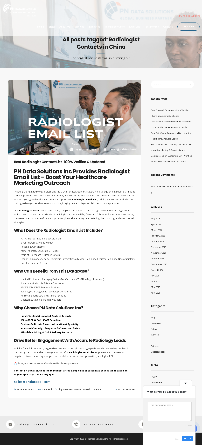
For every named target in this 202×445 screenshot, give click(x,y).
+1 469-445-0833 (93, 424)
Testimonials (151, 26)
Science (97, 389)
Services (79, 26)
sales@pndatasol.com (31, 424)
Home (40, 26)
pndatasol (47, 389)
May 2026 (155, 218)
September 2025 (159, 264)
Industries (94, 26)
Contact (168, 26)
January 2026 (157, 241)
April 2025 (155, 292)
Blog (60, 389)
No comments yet (126, 389)
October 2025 (157, 258)
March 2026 (156, 230)
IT (91, 389)
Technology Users (114, 26)
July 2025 (155, 275)
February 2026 (158, 235)
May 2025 (155, 287)
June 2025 (155, 281)
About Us (64, 26)
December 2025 (158, 247)
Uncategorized (158, 351)
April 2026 (155, 224)
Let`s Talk (188, 25)
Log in (154, 376)
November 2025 (159, 252)
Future (77, 389)
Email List (134, 26)
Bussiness (68, 389)
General (86, 389)
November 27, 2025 (26, 389)
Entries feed (157, 382)
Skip (177, 438)
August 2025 (157, 269)
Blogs (52, 26)
